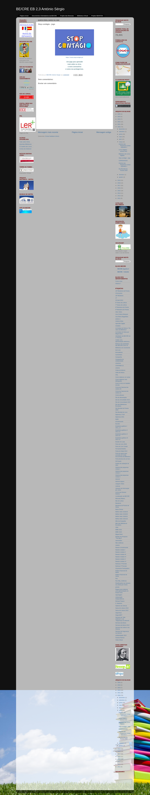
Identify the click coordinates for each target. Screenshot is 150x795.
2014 (119, 193)
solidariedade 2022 (121, 635)
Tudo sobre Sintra (24, 142)
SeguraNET (118, 615)
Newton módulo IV (120, 556)
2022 (119, 121)
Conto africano (119, 395)
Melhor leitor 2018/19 (121, 511)
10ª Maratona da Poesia (122, 291)
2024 (119, 116)
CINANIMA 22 (119, 365)
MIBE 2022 (118, 532)
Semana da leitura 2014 (122, 625)
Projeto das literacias (67, 16)
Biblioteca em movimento (122, 347)
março (121, 142)
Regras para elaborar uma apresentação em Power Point (121, 591)
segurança (118, 612)
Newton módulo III (120, 554)
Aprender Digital (120, 323)
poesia (117, 587)
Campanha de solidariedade (119, 360)
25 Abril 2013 (119, 300)
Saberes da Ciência (121, 605)
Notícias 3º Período (121, 566)
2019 (119, 180)
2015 (119, 190)
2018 (119, 183)
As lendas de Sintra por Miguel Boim (122, 332)
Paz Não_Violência (121, 581)
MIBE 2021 (118, 529)
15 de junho (118, 293)
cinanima (118, 363)
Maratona (118, 503)
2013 (119, 195)
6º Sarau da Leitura (121, 302)
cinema (117, 368)
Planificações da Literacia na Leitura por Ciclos (122, 583)
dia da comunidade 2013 (122, 400)
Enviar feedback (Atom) (52, 136)
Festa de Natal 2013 (121, 451)
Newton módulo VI (120, 561)
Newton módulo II (120, 552)
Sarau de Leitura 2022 (121, 610)
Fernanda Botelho (120, 448)
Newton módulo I (120, 550)
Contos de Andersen (25, 149)
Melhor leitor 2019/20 (121, 514)
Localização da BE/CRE (122, 496)
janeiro (121, 177)
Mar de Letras (119, 501)
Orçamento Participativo (122, 568)
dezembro (122, 129)
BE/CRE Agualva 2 (123, 269)
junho (121, 134)
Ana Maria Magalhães (121, 316)
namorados (118, 540)
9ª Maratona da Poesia (122, 309)
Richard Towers (119, 601)
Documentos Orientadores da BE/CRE (44, 16)
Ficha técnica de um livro (122, 459)
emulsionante (119, 421)
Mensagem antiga (103, 132)
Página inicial (24, 16)
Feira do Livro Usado (121, 446)
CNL (116, 375)
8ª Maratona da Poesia (122, 307)
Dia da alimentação (121, 397)
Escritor (117, 424)
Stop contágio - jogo (124, 158)
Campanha (118, 357)
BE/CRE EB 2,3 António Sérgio (40, 9)
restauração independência (119, 597)
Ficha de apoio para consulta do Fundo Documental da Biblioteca (122, 455)
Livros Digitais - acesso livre (123, 150)
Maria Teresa (119, 509)
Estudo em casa (120, 441)
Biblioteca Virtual (82, 16)
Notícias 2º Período (121, 563)
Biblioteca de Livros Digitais (124, 154)
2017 (119, 185)
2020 (119, 127)
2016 (119, 188)
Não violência (119, 543)
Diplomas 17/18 (120, 414)
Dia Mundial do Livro (121, 412)
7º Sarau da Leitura (121, 305)
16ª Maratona (119, 295)
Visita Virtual (119, 640)
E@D (117, 419)
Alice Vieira (118, 312)
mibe (116, 527)
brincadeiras (119, 352)
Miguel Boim (119, 534)
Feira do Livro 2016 (121, 444)
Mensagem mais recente (48, 132)
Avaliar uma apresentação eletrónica (122, 340)
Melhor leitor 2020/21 (121, 516)
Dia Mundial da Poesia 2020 (123, 169)
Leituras (117, 486)
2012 (119, 198)
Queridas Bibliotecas (25, 144)
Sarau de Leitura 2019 (121, 608)
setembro (122, 131)
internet (117, 479)
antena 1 (118, 319)
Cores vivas (118, 281)
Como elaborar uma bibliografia (121, 380)
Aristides (117, 326)
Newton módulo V (120, 559)
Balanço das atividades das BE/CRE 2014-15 (122, 344)
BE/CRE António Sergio (53, 75)
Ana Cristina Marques (121, 314)
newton (117, 545)
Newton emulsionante (121, 547)
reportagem (118, 595)
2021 (119, 124)
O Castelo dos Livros (25, 146)
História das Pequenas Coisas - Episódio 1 (125, 164)
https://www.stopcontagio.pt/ (74, 57)
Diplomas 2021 (119, 417)
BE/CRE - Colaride (123, 272)
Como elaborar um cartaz (122, 377)
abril (120, 139)
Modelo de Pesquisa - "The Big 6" (121, 537)
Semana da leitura (120, 623)
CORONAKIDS (123, 160)
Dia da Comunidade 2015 (122, 402)
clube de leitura (119, 372)
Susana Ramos (119, 637)
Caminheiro (118, 354)
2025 (119, 114)
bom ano (118, 350)
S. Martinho (118, 603)
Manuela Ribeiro (120, 498)
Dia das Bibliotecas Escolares (121, 405)
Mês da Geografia (120, 521)
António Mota (119, 321)
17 (116, 298)
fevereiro (121, 174)
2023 (119, 119)
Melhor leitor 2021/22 (121, 518)
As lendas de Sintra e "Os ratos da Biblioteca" (122, 328)
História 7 (118, 283)
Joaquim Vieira (119, 483)
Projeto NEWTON (97, 16)
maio (120, 136)
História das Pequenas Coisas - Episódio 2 (125, 145)
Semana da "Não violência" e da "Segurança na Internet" (122, 619)
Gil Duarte (118, 461)
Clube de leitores (120, 370)
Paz (116, 578)
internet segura (119, 481)
